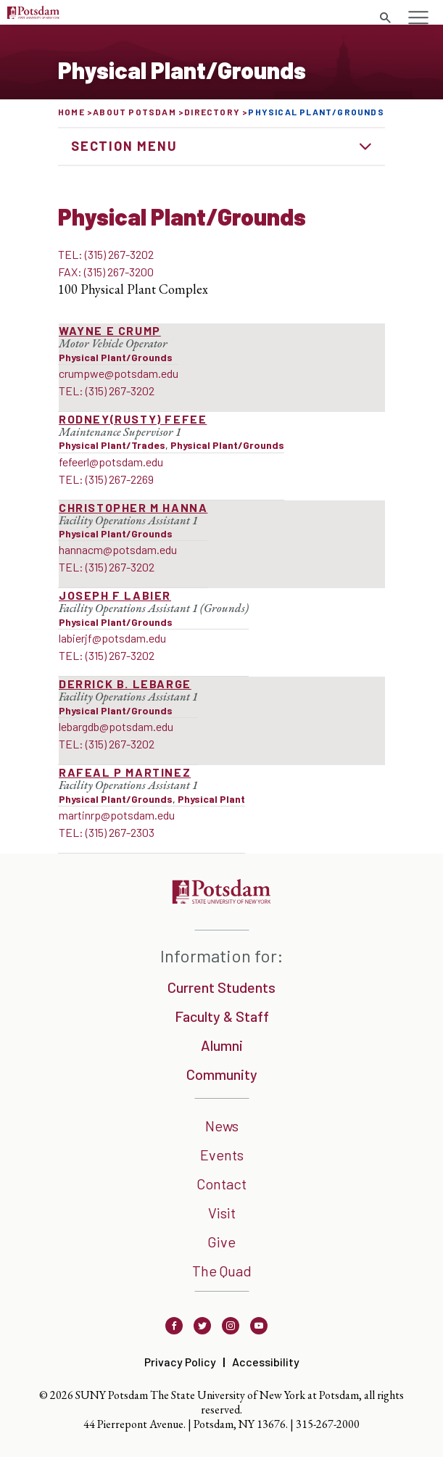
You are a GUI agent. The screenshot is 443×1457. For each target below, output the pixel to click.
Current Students (221, 987)
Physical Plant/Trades (112, 445)
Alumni (222, 1045)
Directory (212, 112)
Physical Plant (211, 799)
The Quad (222, 1270)
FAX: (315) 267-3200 (106, 271)
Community (221, 1074)
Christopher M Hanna (133, 507)
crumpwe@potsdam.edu (118, 373)
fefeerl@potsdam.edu (111, 462)
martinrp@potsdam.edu (117, 815)
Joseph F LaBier (115, 595)
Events (222, 1154)
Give (221, 1241)
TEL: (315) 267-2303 (106, 832)
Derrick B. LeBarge (125, 683)
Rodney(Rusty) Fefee (133, 419)
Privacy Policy (180, 1362)
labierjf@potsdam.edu (112, 638)
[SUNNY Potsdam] (221, 899)
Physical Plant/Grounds (116, 357)
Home (71, 112)
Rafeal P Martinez (125, 772)
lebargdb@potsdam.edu (116, 726)
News (222, 1125)
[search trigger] (385, 18)
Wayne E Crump (110, 330)
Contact (221, 1183)
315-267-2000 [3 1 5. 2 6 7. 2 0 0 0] (328, 1424)
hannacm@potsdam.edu (118, 549)
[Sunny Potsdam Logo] (33, 14)
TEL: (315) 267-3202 (106, 254)
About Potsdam (134, 112)
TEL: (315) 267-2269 (106, 479)
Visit (222, 1212)
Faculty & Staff (222, 1016)
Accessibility (265, 1362)
